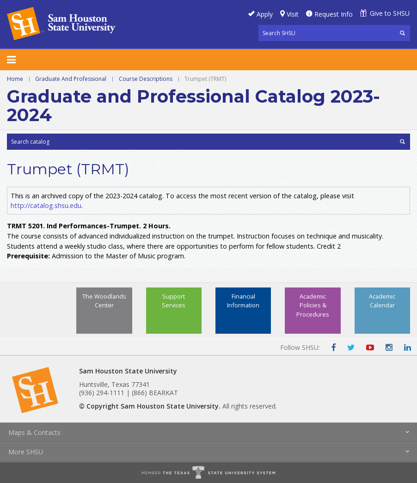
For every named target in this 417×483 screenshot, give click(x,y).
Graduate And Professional (70, 79)
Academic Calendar (382, 300)
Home (15, 79)
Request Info (333, 14)
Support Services (173, 300)
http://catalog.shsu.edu (46, 205)
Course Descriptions (145, 79)
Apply (265, 14)
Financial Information (243, 300)
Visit (293, 14)
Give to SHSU (390, 13)
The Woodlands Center (104, 300)
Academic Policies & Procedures (312, 305)
